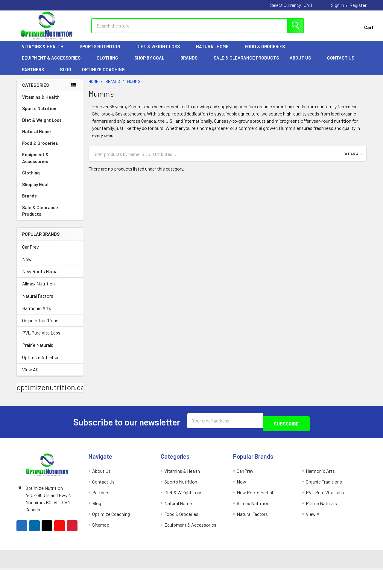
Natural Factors (37, 301)
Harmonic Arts (36, 313)
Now (27, 264)
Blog (65, 74)
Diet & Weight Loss (160, 51)
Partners (35, 74)
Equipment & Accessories (54, 63)
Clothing (110, 63)
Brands (191, 63)
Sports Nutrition (103, 51)
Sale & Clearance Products (246, 63)
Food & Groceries (267, 51)
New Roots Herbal (40, 276)
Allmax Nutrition (38, 289)
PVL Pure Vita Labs (41, 338)
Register (358, 5)
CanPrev (30, 252)
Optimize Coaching (103, 74)
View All (30, 375)
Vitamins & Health (45, 51)
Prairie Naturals (37, 350)
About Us (303, 63)
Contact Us (340, 63)
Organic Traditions (40, 326)
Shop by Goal (152, 63)
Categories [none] (35, 90)
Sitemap (100, 527)
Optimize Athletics (41, 362)
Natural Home (215, 51)
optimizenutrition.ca (50, 392)
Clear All (353, 159)
